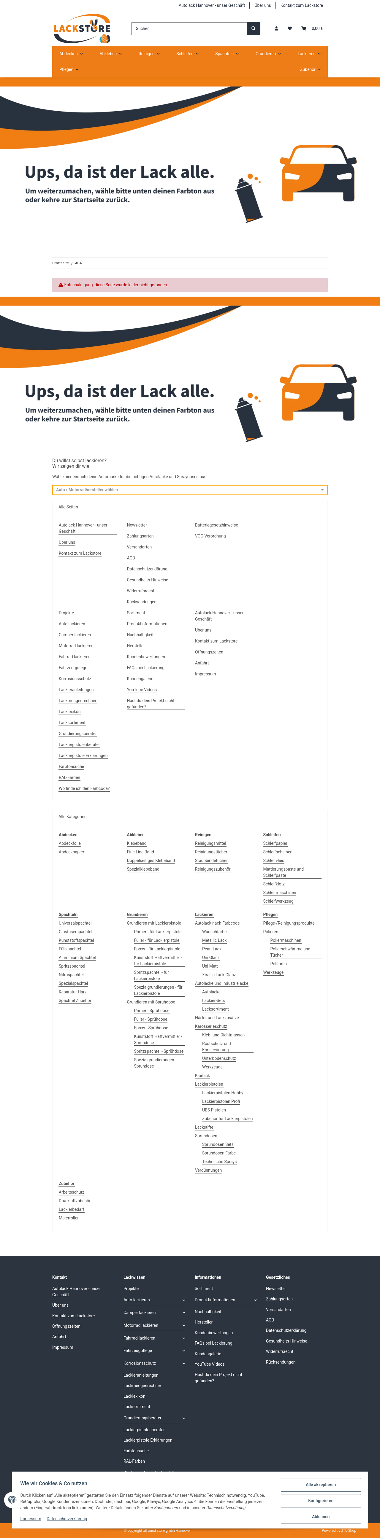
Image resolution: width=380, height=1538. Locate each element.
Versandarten (139, 547)
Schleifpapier (275, 843)
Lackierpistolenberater (79, 744)
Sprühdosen (206, 1135)
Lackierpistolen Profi (221, 1101)
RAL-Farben (69, 777)
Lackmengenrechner (77, 700)
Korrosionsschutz (75, 678)
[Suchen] (189, 28)
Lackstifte (204, 1127)
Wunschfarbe (214, 931)
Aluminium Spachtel (77, 957)
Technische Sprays (219, 1161)
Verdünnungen (208, 1170)
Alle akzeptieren (319, 1486)
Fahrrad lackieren (75, 656)
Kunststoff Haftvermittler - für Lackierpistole (158, 960)
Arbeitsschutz (71, 1192)
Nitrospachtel (71, 974)
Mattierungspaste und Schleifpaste (283, 872)
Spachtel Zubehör (75, 1000)
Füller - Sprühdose (150, 1019)
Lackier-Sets (213, 1000)
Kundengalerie (140, 678)
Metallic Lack (214, 940)
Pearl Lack (211, 949)
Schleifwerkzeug (278, 901)
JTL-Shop (348, 1531)
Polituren (278, 963)
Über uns (262, 5)
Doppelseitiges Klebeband (151, 860)
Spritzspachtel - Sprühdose (159, 1051)
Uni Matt (210, 966)
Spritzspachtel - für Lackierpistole (151, 975)
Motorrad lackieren (76, 645)
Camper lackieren (75, 634)
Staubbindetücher (211, 860)
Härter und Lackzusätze (217, 1017)
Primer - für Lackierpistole (158, 931)
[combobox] (184, 490)
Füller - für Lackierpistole (157, 940)
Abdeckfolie (70, 843)
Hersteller (136, 645)
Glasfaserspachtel (75, 931)
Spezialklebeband (143, 869)
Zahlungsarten (140, 536)
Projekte (66, 612)
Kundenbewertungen (146, 656)
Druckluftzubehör (75, 1200)
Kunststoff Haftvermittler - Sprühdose (158, 1039)
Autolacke (211, 992)
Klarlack (202, 1075)
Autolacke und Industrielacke (221, 983)
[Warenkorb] (312, 28)
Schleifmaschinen (279, 892)
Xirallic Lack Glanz (219, 974)
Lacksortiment (72, 722)
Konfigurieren (319, 1501)
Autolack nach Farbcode (217, 923)
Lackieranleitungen (76, 689)
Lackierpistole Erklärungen (83, 755)
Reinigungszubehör (212, 869)
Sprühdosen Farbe (219, 1153)
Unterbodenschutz (219, 1058)
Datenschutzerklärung (68, 1519)
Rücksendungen (142, 601)
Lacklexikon (70, 711)
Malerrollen (69, 1218)
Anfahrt (202, 663)
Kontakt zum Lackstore (302, 5)
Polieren (270, 931)
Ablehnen (319, 1517)
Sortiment (136, 612)
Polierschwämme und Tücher (290, 952)
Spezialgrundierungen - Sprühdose (155, 1062)
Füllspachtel (70, 949)
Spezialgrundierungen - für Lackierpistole (158, 990)
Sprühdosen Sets (218, 1144)
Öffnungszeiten (209, 652)
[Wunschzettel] (290, 28)
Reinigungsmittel (210, 843)
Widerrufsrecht (140, 591)
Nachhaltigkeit (140, 634)
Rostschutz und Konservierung (216, 1046)
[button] (276, 28)
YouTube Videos (142, 689)
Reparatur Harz (72, 992)
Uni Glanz (211, 957)
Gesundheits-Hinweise (147, 580)
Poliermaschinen (285, 940)
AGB (131, 558)
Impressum (32, 1519)
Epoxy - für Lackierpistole (157, 949)
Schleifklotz (274, 884)
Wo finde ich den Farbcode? (84, 788)
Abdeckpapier (71, 852)
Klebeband (137, 843)
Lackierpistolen (209, 1084)
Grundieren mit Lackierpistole (154, 923)
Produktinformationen (147, 623)
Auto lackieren (72, 623)
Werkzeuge (212, 1067)
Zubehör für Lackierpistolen (227, 1118)
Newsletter (137, 525)
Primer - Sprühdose (152, 1010)
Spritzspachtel (72, 966)
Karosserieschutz (211, 1026)
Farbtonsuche (71, 766)
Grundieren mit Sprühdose (151, 1002)
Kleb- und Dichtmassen (223, 1035)
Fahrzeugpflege (73, 667)
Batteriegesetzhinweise (216, 525)
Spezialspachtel (73, 983)
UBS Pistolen (214, 1110)
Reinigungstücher (211, 852)
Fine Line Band (140, 852)
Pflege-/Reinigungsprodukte (289, 923)
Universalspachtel (75, 923)
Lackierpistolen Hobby (222, 1092)
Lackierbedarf (71, 1209)
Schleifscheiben (278, 852)
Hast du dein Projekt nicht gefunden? (151, 703)
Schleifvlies (273, 860)
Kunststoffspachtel (76, 940)
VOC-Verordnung (210, 536)
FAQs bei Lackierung (146, 667)
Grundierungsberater (78, 733)
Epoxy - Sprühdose (151, 1027)
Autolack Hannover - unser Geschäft (212, 5)
